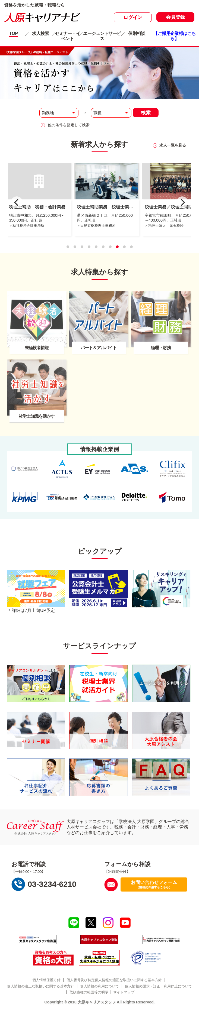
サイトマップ (123, 992)
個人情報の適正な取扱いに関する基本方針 (40, 986)
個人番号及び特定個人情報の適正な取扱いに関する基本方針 (114, 980)
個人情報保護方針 (46, 980)
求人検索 (40, 33)
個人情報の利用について (99, 986)
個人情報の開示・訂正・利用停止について (158, 986)
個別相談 (136, 33)
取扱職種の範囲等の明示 (89, 992)
